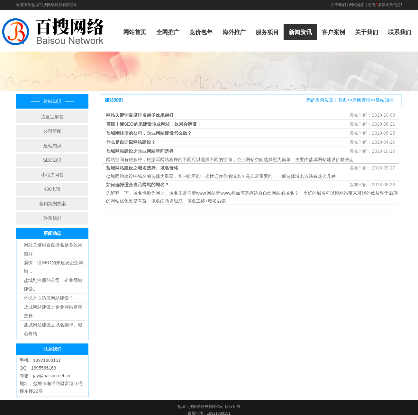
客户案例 (333, 32)
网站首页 (134, 32)
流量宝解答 (52, 116)
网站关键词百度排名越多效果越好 (140, 115)
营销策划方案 (52, 203)
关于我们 (338, 5)
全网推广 (167, 32)
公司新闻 (52, 131)
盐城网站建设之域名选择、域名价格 (142, 167)
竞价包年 (201, 32)
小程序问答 (52, 174)
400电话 (52, 189)
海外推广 (234, 32)
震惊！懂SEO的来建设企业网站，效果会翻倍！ (153, 124)
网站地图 (357, 5)
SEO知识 (52, 160)
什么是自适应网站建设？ (48, 298)
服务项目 (267, 32)
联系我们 (399, 32)
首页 (342, 99)
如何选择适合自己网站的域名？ (137, 184)
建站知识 (52, 145)
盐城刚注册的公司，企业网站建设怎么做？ (149, 133)
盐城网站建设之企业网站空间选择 (140, 151)
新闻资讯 (300, 32)
